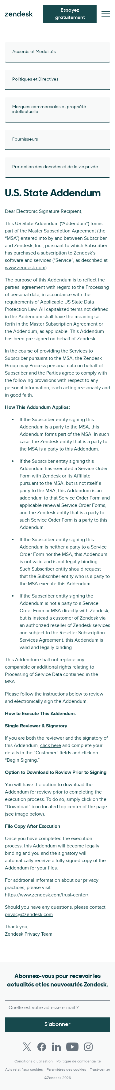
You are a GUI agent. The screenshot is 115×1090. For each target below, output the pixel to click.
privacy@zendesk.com (29, 914)
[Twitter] (27, 1047)
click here (50, 745)
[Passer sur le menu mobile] (106, 14)
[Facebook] (42, 1047)
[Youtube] (72, 1047)
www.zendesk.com (25, 268)
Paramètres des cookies (66, 1069)
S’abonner (57, 1025)
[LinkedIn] (56, 1047)
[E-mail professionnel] (57, 1007)
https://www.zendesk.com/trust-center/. (47, 895)
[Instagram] (88, 1047)
